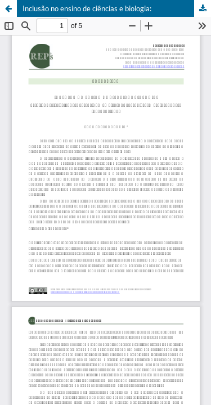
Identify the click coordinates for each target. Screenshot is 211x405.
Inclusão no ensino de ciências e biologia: (87, 8)
